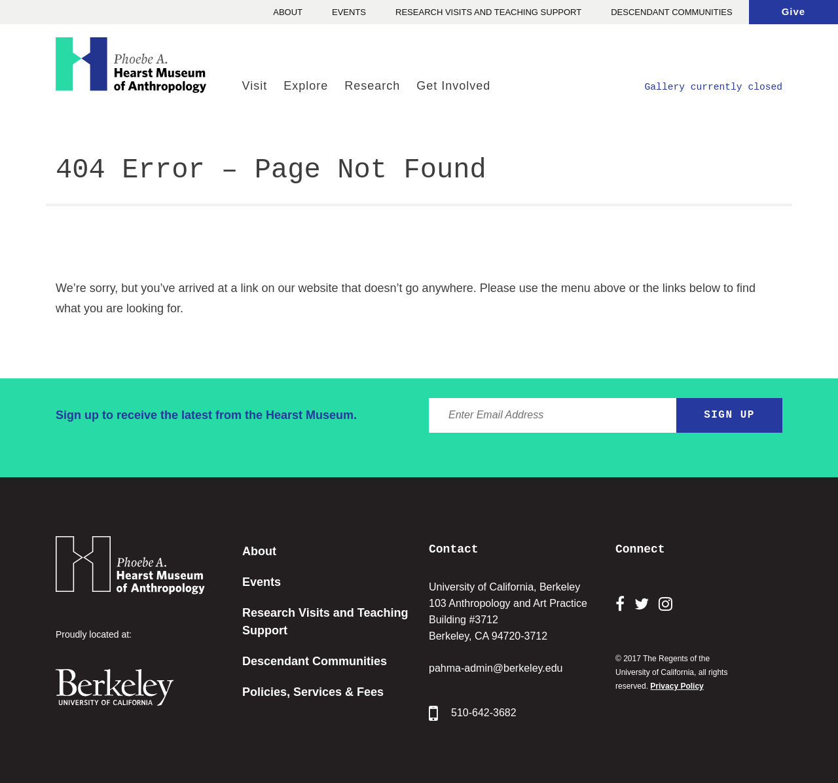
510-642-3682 (473, 713)
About (287, 12)
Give (793, 11)
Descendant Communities (671, 12)
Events (349, 12)
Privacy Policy (676, 686)
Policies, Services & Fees (313, 692)
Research (372, 85)
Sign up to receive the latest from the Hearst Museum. (206, 415)
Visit (254, 85)
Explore (305, 85)
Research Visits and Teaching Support (488, 12)
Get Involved (453, 85)
